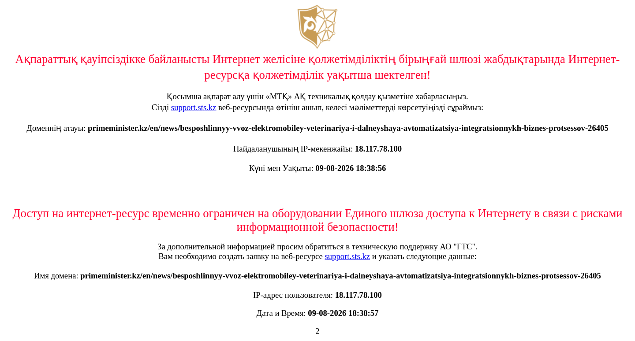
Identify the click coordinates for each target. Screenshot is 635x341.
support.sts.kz (194, 107)
